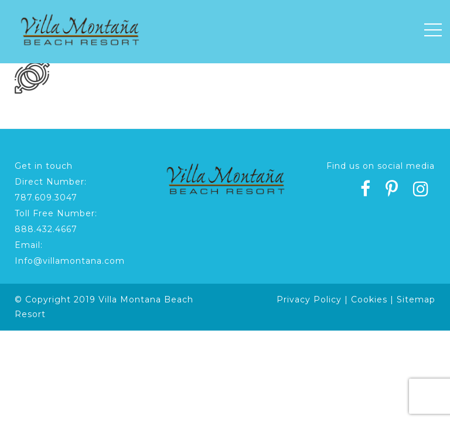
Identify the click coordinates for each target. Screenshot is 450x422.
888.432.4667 (46, 229)
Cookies (369, 299)
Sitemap (416, 299)
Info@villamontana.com (70, 261)
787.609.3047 (46, 197)
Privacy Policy (309, 299)
